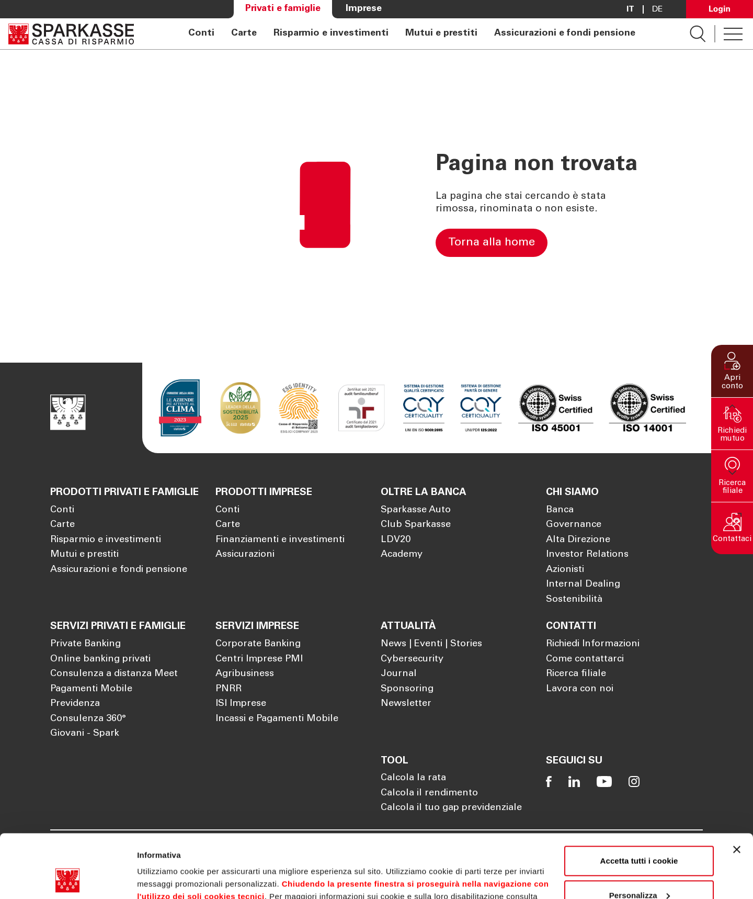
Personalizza (639, 835)
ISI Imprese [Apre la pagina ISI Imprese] (240, 704)
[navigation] (411, 33)
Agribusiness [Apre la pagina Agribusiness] (244, 674)
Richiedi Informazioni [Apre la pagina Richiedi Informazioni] (593, 644)
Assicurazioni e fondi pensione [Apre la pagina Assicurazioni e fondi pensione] (564, 33)
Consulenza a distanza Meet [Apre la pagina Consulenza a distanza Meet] (114, 674)
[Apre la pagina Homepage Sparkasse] (71, 33)
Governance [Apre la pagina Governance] (573, 525)
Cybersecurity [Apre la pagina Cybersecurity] (412, 659)
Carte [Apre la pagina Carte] (244, 33)
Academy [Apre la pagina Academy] (402, 554)
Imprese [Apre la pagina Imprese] (364, 9)
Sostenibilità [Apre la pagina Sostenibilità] (574, 599)
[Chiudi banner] (736, 790)
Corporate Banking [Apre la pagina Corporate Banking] (258, 644)
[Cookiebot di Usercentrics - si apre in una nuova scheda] (67, 878)
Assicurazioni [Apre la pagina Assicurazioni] (245, 554)
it (630, 9)
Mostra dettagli (165, 878)
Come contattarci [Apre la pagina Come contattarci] (585, 659)
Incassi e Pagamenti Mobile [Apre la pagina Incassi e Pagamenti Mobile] (276, 719)
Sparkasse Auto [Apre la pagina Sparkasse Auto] (416, 510)
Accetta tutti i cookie (639, 801)
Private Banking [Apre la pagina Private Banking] (85, 644)
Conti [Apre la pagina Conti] (201, 33)
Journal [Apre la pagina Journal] (399, 674)
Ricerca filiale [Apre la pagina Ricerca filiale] (576, 674)
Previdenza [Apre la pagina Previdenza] (75, 704)
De (657, 9)
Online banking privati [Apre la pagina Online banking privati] (100, 659)
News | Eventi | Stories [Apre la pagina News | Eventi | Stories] (431, 644)
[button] (732, 371)
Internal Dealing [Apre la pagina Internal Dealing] (583, 584)
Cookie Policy (173, 849)
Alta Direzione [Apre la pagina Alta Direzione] (578, 540)
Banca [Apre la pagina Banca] (560, 510)
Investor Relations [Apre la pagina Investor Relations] (587, 554)
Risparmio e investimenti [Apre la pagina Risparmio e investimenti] (331, 33)
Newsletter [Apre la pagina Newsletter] (406, 704)
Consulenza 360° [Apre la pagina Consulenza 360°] (88, 719)
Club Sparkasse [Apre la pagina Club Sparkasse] (416, 525)
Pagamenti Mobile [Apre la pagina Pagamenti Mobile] (91, 689)
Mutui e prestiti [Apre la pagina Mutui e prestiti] (441, 33)
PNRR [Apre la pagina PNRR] (228, 689)
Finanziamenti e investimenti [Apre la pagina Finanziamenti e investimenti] (280, 540)
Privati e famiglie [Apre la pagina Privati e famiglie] (283, 9)
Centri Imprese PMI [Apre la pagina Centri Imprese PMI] (259, 659)
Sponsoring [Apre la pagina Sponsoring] (407, 689)
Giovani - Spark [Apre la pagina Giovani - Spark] (84, 733)
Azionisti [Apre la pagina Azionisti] (565, 570)
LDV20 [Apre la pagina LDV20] (395, 540)
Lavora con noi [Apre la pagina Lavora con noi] (579, 689)
